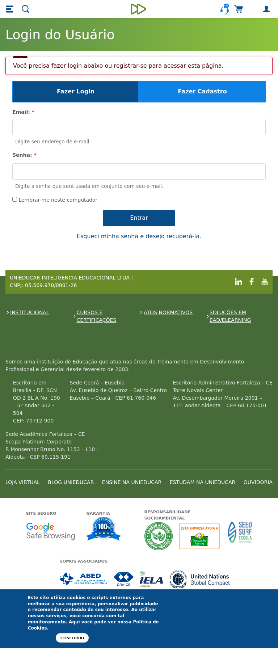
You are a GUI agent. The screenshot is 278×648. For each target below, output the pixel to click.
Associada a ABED (84, 579)
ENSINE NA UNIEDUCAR (131, 482)
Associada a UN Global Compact (200, 579)
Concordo (72, 638)
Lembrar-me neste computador (54, 200)
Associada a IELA (152, 579)
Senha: (24, 155)
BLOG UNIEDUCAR (71, 482)
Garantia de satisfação (104, 529)
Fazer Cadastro (202, 91)
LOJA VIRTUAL (22, 482)
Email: (23, 112)
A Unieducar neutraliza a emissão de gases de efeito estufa (158, 536)
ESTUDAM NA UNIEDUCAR (202, 482)
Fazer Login (75, 91)
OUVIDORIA (258, 482)
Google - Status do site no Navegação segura (50, 531)
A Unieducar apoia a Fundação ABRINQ (200, 536)
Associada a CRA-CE (124, 579)
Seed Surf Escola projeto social (240, 536)
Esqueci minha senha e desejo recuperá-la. (139, 236)
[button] (10, 9)
